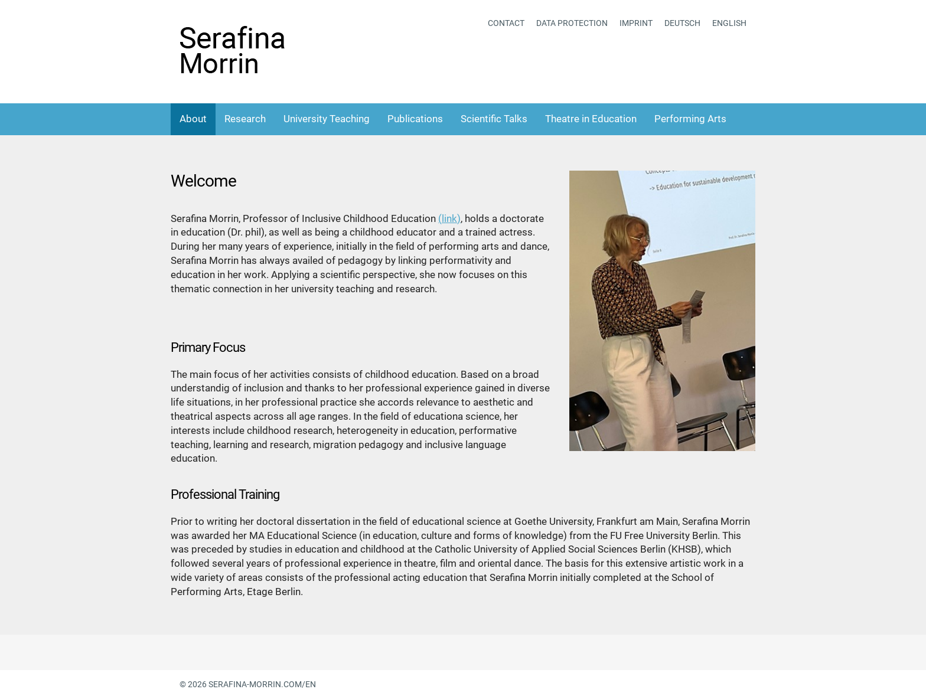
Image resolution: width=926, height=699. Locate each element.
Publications (415, 119)
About (193, 119)
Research (245, 119)
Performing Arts (690, 119)
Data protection (572, 23)
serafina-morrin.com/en (262, 684)
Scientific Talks (494, 119)
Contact (506, 23)
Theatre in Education (591, 119)
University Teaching (326, 119)
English (729, 23)
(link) (449, 218)
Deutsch (682, 23)
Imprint (636, 23)
